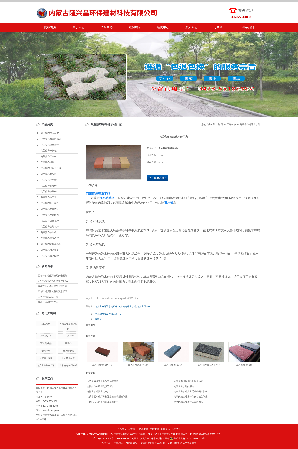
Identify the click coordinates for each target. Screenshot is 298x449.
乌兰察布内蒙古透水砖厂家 (108, 314)
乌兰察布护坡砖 (49, 191)
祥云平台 (133, 438)
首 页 (220, 124)
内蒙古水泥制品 (198, 434)
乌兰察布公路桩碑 (50, 220)
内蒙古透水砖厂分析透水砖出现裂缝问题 (107, 396)
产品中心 (107, 27)
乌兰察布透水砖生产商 (209, 365)
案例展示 (135, 27)
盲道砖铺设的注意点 (48, 302)
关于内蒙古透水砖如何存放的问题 (191, 396)
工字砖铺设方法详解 (48, 296)
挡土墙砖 (45, 323)
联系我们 (248, 27)
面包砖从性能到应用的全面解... (53, 275)
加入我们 (191, 27)
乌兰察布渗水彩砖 (173, 365)
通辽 (165, 443)
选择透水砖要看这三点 (98, 391)
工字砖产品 (68, 336)
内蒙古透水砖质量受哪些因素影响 (191, 391)
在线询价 (157, 178)
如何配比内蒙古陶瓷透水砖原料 (102, 401)
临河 (194, 443)
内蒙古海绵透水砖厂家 (106, 306)
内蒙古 (128, 443)
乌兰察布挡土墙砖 (50, 144)
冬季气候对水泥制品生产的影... (53, 281)
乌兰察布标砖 (47, 162)
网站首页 (50, 27)
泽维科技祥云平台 (160, 438)
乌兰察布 (187, 443)
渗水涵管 (45, 350)
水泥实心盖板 (46, 358)
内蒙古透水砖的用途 (184, 386)
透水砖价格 (68, 350)
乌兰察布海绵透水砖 (51, 139)
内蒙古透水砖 (144, 306)
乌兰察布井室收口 (50, 209)
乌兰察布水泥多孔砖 (51, 168)
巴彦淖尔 (142, 443)
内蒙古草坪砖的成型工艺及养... (53, 286)
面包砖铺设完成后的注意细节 (52, 291)
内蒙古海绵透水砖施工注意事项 (102, 381)
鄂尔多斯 (152, 443)
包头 (135, 443)
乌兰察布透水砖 (244, 365)
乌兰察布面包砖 (49, 174)
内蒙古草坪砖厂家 (46, 365)
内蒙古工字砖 (183, 434)
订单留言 (220, 27)
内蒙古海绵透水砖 (68, 365)
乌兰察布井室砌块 (50, 203)
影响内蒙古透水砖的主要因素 (188, 401)
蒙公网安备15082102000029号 (187, 438)
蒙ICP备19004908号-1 (104, 438)
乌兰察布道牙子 (49, 197)
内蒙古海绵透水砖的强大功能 (188, 381)
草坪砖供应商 (68, 358)
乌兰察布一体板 (49, 150)
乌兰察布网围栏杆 (50, 238)
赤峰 (170, 443)
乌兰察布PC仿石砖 (50, 133)
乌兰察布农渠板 (49, 232)
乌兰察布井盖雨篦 (50, 215)
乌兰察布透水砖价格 (138, 365)
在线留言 (165, 429)
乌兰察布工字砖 (49, 156)
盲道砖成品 (46, 343)
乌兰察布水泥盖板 (50, 250)
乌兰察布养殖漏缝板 (51, 244)
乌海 (159, 443)
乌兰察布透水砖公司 (102, 365)
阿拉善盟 (177, 443)
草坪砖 (68, 343)
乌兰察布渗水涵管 (50, 255)
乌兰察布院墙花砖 (50, 226)
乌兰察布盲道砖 (49, 185)
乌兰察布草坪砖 (49, 180)
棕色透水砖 (46, 336)
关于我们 (78, 27)
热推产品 (105, 443)
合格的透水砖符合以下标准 (100, 386)
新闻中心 (163, 27)
